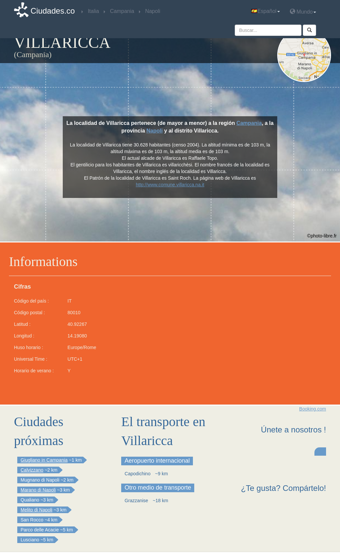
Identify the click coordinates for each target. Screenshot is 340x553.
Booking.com (312, 409)
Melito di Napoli (36, 509)
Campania (249, 123)
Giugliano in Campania (44, 460)
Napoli (154, 131)
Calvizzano (32, 470)
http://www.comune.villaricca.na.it (170, 184)
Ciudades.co (53, 10)
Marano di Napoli (38, 490)
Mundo (303, 11)
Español (265, 11)
